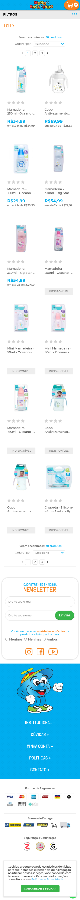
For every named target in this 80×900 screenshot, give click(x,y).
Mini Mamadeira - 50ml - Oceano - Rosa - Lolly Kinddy (58, 354)
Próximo (47, 53)
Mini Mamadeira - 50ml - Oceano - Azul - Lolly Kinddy (21, 352)
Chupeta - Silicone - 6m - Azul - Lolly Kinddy (59, 511)
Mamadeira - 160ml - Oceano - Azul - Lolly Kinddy (21, 193)
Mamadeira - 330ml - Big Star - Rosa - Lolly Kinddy (20, 274)
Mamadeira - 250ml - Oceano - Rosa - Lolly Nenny (59, 272)
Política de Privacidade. (47, 879)
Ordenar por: (23, 43)
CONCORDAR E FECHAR (40, 888)
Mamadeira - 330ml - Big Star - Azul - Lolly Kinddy (59, 193)
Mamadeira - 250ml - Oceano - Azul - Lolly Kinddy (21, 113)
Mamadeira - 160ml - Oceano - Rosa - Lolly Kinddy (20, 434)
